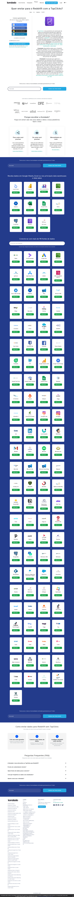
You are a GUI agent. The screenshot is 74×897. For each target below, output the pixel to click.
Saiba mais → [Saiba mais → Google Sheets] (44, 212)
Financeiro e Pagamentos (28, 816)
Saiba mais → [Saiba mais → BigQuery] (16, 212)
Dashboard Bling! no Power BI (13, 845)
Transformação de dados (28, 837)
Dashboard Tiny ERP (12, 808)
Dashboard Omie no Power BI (13, 873)
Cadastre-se (42, 809)
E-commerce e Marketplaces (29, 814)
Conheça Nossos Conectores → (37, 152)
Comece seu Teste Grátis (54, 88)
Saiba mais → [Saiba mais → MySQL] (58, 212)
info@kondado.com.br (58, 805)
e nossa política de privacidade (20, 47)
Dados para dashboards (28, 833)
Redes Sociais (26, 824)
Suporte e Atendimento (28, 817)
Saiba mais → (16, 264)
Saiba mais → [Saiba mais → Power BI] (30, 195)
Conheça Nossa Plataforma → (18, 153)
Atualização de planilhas (28, 835)
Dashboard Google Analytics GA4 (14, 816)
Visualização (26, 830)
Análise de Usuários (27, 826)
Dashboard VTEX (11, 814)
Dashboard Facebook (12, 812)
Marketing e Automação (28, 812)
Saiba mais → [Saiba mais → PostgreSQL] (16, 230)
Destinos (25, 831)
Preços (24, 806)
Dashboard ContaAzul (12, 822)
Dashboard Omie (11, 819)
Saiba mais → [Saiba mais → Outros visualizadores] (44, 194)
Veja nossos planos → (56, 150)
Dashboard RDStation (12, 820)
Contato (25, 805)
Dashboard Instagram (12, 817)
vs (23, 847)
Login (61, 2)
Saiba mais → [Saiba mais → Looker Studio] (16, 195)
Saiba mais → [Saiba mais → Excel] (30, 212)
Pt (65, 2)
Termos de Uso (26, 844)
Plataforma (25, 832)
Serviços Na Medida (27, 838)
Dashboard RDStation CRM (13, 809)
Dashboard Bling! (11, 806)
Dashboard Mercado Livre (13, 823)
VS (33, 12)
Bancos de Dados (27, 819)
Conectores (25, 809)
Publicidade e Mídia (27, 813)
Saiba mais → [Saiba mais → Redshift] (30, 230)
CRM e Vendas (26, 810)
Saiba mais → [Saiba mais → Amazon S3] (58, 195)
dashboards (43, 44)
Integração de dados (27, 836)
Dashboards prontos (27, 807)
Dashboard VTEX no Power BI (14, 841)
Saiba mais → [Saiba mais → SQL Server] (44, 230)
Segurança (25, 839)
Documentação (26, 843)
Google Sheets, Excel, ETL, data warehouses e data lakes (52, 45)
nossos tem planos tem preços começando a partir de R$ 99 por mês (49, 75)
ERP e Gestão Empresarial (28, 823)
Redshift (47, 38)
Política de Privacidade (28, 845)
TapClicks (38, 12)
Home (31, 12)
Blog (24, 842)
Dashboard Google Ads (12, 811)
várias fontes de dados (56, 43)
